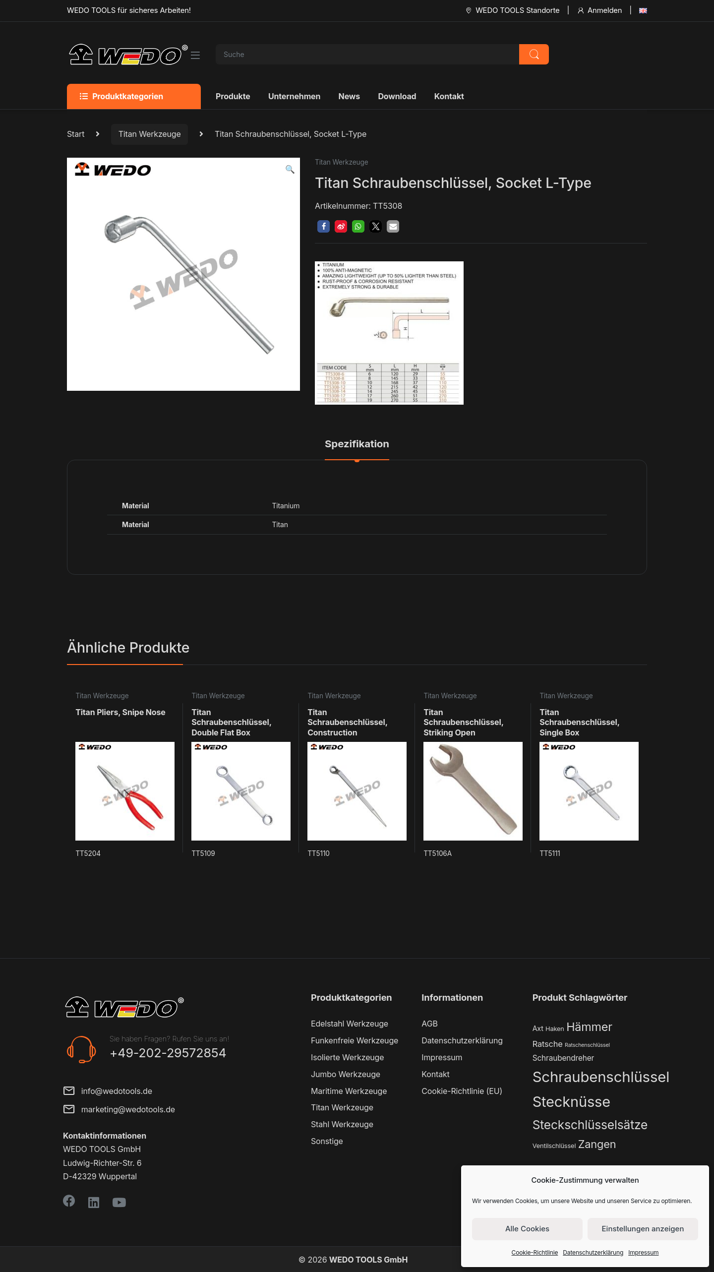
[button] (290, 169)
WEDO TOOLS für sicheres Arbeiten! (129, 10)
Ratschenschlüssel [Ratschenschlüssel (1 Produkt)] (587, 1045)
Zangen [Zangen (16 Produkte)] (597, 1144)
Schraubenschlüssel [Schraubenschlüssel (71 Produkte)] (601, 1077)
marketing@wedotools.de (119, 1110)
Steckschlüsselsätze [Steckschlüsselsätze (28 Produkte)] (590, 1124)
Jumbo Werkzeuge (345, 1074)
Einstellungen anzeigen (643, 1228)
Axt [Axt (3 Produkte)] (538, 1028)
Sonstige (327, 1141)
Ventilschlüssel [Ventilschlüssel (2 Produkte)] (554, 1146)
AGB (429, 1024)
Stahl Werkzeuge (342, 1124)
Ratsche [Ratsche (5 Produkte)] (548, 1044)
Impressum (643, 1252)
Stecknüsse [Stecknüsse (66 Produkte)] (571, 1101)
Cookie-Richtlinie (535, 1252)
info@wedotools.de (107, 1092)
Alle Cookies (527, 1228)
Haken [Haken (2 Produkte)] (554, 1028)
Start (75, 134)
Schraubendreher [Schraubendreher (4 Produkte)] (564, 1058)
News (349, 96)
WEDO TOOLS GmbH (368, 1260)
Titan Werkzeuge (150, 134)
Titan (280, 524)
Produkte (233, 96)
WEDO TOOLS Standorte (512, 10)
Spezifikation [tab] (357, 444)
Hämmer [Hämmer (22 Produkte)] (589, 1027)
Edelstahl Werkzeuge (349, 1024)
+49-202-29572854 (168, 1052)
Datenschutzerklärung (593, 1252)
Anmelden (599, 10)
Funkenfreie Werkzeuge (354, 1040)
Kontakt (449, 96)
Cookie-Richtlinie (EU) (461, 1091)
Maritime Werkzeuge (349, 1091)
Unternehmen (294, 96)
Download (397, 96)
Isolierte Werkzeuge (347, 1057)
